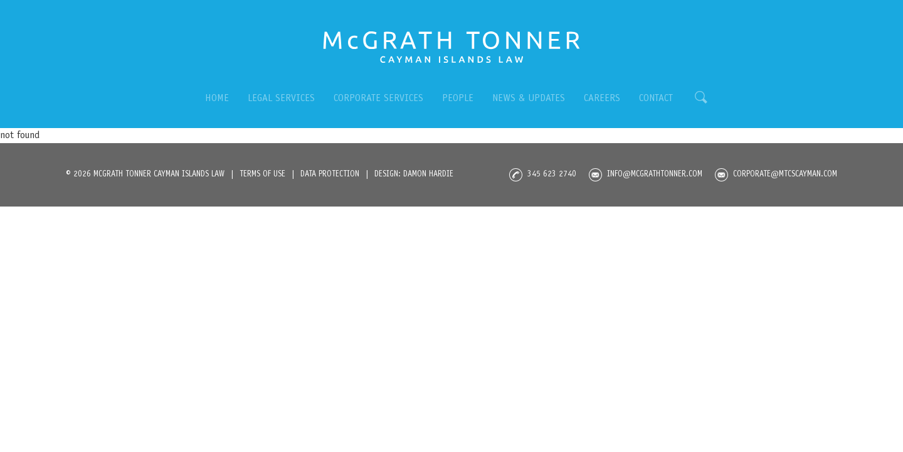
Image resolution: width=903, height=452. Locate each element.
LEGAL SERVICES (281, 99)
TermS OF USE (262, 175)
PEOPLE (457, 99)
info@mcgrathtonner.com (645, 174)
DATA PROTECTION (329, 175)
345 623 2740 (542, 174)
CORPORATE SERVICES (378, 99)
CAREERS (602, 99)
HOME (217, 99)
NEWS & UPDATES (528, 99)
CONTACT (656, 99)
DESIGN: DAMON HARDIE (413, 175)
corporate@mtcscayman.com (776, 174)
